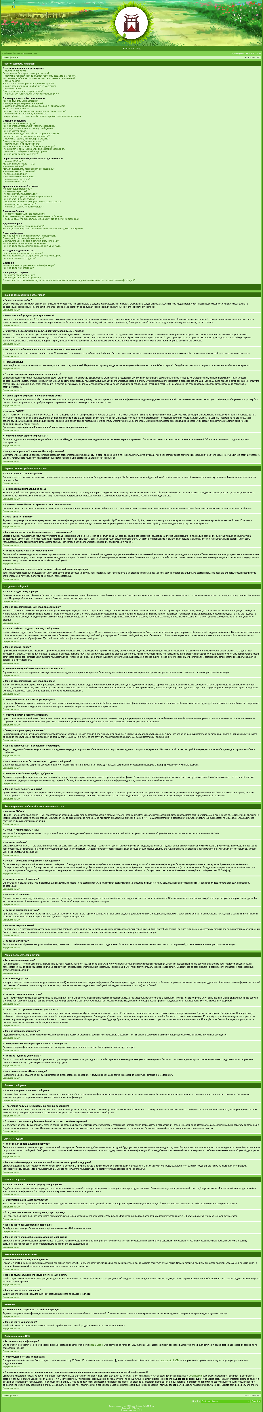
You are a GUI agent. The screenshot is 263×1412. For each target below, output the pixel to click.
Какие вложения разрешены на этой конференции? (29, 265)
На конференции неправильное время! (23, 103)
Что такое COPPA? (12, 88)
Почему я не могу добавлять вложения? (23, 141)
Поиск (131, 48)
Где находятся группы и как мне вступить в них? (27, 196)
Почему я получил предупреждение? (21, 144)
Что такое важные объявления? (19, 171)
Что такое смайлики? (13, 166)
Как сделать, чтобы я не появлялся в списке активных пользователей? (39, 78)
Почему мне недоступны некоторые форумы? (26, 138)
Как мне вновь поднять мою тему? (20, 154)
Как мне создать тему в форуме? (20, 123)
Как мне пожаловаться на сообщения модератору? (29, 146)
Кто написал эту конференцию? (19, 275)
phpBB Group (96, 1345)
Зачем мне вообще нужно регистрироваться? (26, 73)
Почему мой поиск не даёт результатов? (23, 238)
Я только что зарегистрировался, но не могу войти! (29, 83)
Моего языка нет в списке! (16, 108)
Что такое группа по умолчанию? (19, 204)
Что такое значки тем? (14, 181)
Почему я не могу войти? (15, 70)
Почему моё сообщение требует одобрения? (26, 151)
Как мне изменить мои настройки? (20, 101)
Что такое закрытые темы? (16, 179)
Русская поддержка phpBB (131, 1410)
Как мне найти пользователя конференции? (25, 243)
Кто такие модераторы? (15, 191)
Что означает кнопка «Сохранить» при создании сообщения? (34, 149)
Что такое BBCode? (13, 161)
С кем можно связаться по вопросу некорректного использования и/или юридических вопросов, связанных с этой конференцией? (69, 280)
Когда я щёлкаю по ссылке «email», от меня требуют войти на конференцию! (42, 116)
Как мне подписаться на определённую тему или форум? (32, 255)
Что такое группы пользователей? (20, 194)
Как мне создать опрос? (15, 131)
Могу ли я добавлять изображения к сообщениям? (28, 169)
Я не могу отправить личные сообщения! (24, 214)
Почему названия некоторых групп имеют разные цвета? (32, 201)
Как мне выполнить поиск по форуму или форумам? (29, 236)
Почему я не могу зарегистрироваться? (23, 91)
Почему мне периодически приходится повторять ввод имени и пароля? (39, 76)
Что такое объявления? (15, 174)
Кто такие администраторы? (17, 189)
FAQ (125, 48)
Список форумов (10, 57)
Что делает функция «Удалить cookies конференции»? (31, 93)
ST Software (136, 1408)
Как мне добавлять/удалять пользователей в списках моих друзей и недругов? (43, 228)
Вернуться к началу (11, 310)
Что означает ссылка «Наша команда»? (23, 206)
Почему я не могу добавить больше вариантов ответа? (31, 133)
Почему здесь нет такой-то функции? (22, 277)
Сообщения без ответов (12, 53)
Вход (138, 48)
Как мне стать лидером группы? (19, 199)
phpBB (126, 1406)
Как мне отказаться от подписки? (20, 258)
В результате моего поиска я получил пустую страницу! (31, 241)
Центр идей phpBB (169, 1360)
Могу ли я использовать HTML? (19, 163)
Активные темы (30, 53)
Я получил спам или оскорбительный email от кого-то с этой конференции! (41, 219)
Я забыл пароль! (11, 81)
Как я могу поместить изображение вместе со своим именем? (34, 111)
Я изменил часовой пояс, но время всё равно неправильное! (34, 106)
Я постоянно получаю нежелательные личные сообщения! (32, 216)
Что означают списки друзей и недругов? (24, 226)
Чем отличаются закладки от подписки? (23, 253)
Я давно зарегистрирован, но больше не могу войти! (29, 86)
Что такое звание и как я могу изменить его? (25, 113)
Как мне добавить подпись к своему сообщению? (28, 128)
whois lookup (195, 1376)
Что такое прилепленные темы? (19, 176)
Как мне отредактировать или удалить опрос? (26, 136)
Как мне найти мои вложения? (18, 268)
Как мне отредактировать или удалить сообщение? (29, 126)
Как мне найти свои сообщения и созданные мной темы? (32, 246)
